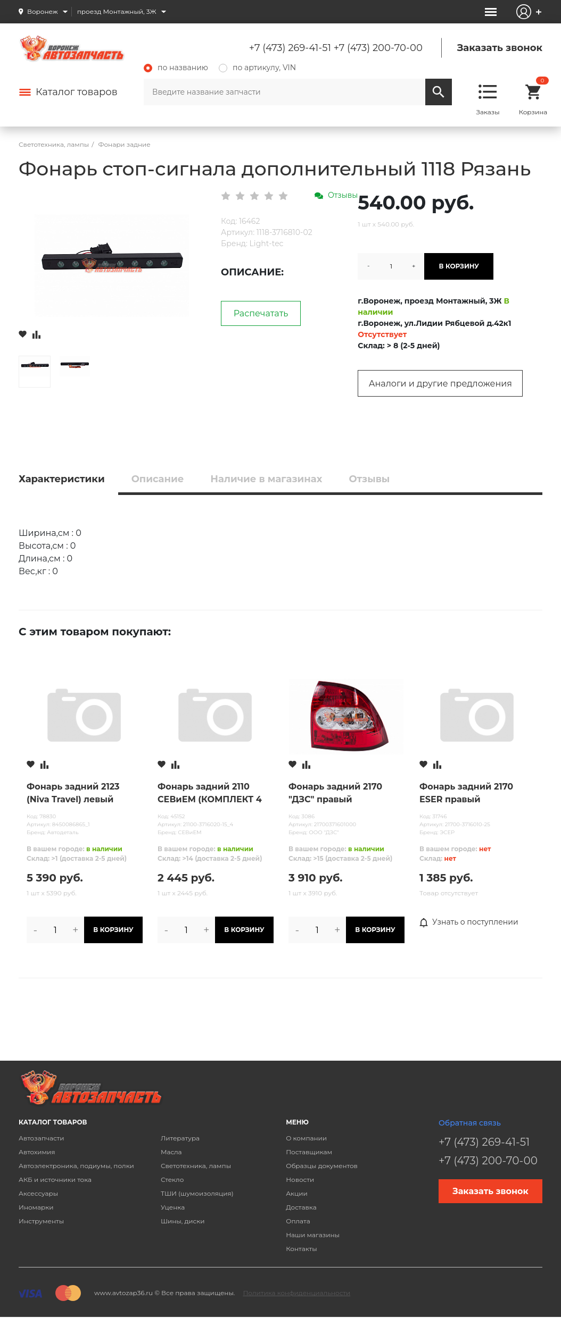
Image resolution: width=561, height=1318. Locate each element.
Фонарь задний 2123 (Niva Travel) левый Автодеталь (73, 794)
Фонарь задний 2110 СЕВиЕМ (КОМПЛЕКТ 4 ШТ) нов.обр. (210, 794)
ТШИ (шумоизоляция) (197, 1193)
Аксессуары (38, 1193)
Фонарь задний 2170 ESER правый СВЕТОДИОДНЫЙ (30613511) (466, 794)
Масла (171, 1152)
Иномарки (36, 1207)
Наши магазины (313, 1235)
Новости (300, 1179)
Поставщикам (309, 1152)
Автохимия (37, 1152)
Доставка (301, 1207)
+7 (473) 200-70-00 (378, 48)
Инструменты (41, 1221)
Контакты (301, 1249)
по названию (176, 67)
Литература (180, 1138)
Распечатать (261, 313)
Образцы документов (322, 1166)
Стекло (172, 1179)
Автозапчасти (41, 1138)
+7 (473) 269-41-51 (290, 48)
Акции (297, 1193)
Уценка (173, 1207)
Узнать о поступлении (468, 922)
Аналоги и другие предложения (440, 384)
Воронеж (42, 11)
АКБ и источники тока (55, 1179)
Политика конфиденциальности (296, 1293)
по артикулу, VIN (257, 67)
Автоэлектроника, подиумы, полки (76, 1166)
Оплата (298, 1221)
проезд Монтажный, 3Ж (116, 11)
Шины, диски (183, 1221)
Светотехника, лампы (196, 1166)
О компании (306, 1138)
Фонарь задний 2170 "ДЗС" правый (335, 793)
